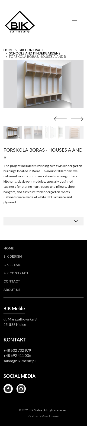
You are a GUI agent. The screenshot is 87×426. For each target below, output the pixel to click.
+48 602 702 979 (17, 350)
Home (8, 50)
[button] (76, 119)
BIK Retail (11, 265)
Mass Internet (50, 416)
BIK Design (12, 256)
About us (11, 290)
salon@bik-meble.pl (19, 360)
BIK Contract (31, 50)
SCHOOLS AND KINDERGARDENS (34, 53)
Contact (11, 281)
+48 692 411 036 (17, 355)
